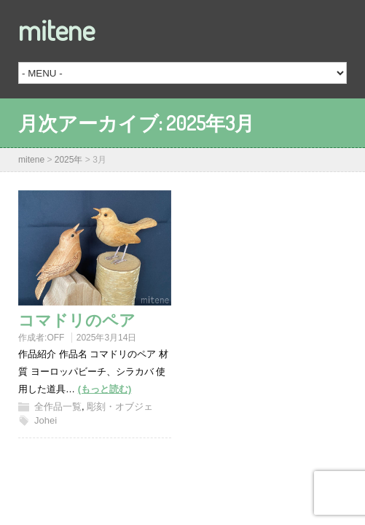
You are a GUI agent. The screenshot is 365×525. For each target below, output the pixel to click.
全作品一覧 (58, 406)
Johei (45, 420)
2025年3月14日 (106, 337)
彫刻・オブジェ (120, 406)
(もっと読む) (105, 389)
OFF (55, 337)
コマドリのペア (77, 319)
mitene (56, 29)
